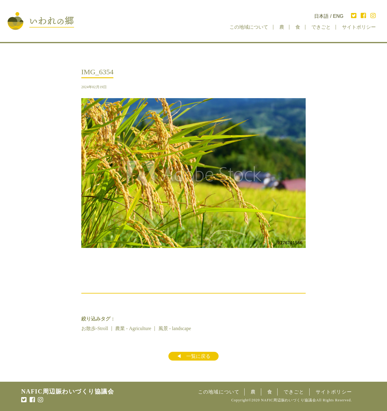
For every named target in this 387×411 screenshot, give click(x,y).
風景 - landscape (174, 328)
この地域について (248, 27)
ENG (338, 16)
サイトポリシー (359, 27)
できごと (321, 27)
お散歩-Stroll (94, 328)
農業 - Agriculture (133, 328)
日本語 (321, 16)
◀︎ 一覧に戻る (193, 356)
